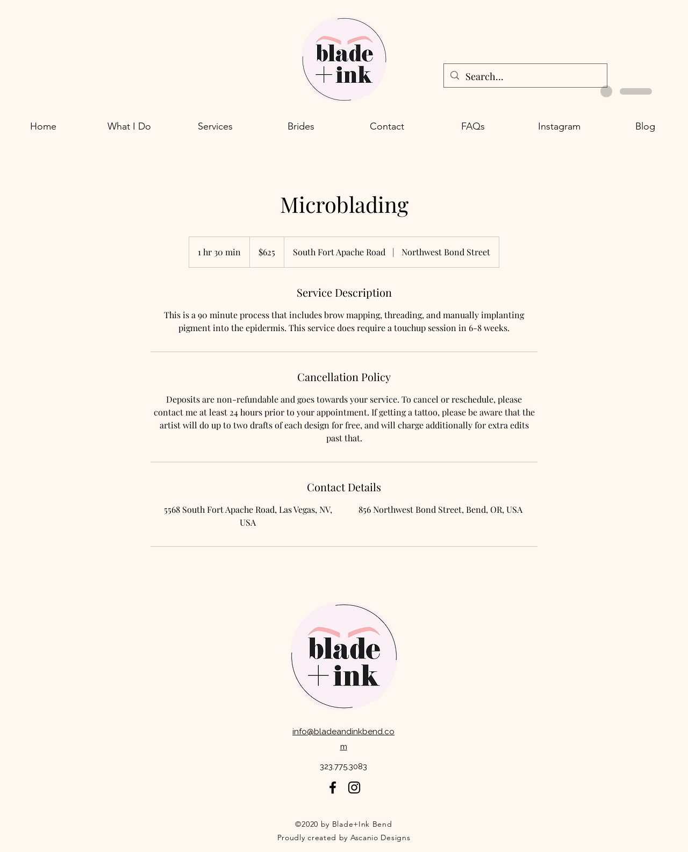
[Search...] (524, 77)
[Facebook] (333, 787)
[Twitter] (354, 787)
